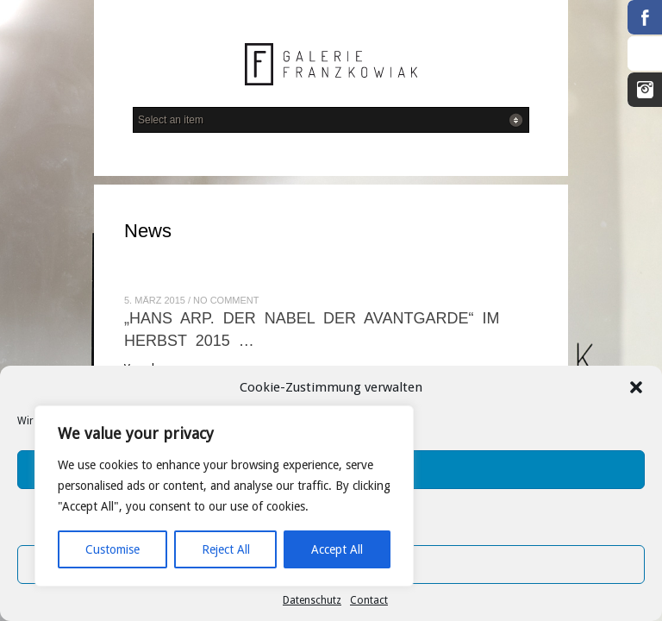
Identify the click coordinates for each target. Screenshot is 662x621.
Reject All (226, 549)
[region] (224, 495)
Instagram (645, 89)
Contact (369, 600)
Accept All (337, 549)
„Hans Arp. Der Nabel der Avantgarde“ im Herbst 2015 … (311, 329)
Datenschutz (312, 600)
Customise (112, 549)
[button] (636, 387)
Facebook (645, 17)
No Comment (226, 300)
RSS (645, 53)
